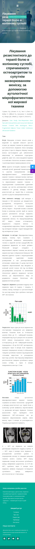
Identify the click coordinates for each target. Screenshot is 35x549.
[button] (17, 5)
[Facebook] (4, 538)
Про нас (16, 515)
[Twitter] (8, 538)
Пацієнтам (16, 517)
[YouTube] (13, 538)
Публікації (14, 28)
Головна (5, 28)
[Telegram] (17, 538)
